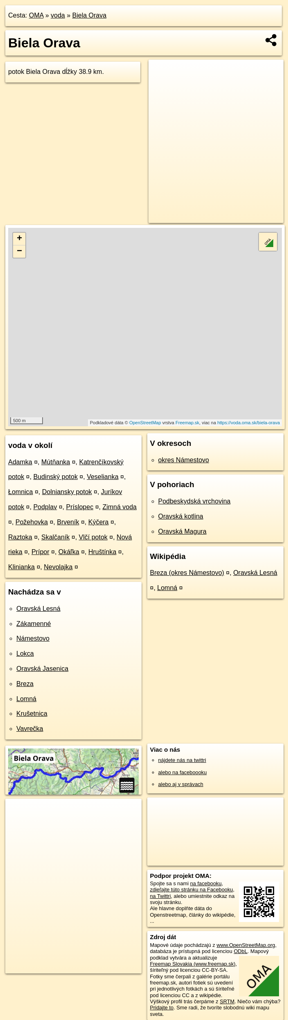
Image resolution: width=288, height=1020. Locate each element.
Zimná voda (119, 506)
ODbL (240, 951)
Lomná (26, 698)
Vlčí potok (93, 537)
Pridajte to (162, 1007)
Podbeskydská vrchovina (194, 501)
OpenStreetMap (145, 422)
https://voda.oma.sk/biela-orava (248, 422)
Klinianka (21, 566)
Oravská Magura (182, 531)
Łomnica (20, 491)
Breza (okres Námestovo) (187, 572)
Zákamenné (33, 623)
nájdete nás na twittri (182, 760)
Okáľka (69, 551)
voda (58, 15)
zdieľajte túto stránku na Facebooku (191, 889)
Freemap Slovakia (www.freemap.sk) (193, 964)
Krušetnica (31, 713)
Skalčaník (55, 537)
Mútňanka (55, 462)
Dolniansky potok (67, 491)
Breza (25, 683)
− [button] (19, 251)
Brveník (68, 522)
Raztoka (20, 537)
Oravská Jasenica (42, 668)
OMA (36, 15)
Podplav (45, 506)
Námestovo (33, 638)
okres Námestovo (183, 460)
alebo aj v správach (180, 784)
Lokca (25, 653)
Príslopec (79, 506)
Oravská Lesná (38, 608)
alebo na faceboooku (182, 772)
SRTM (227, 1001)
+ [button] (19, 239)
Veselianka (102, 476)
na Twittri (160, 896)
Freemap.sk (187, 422)
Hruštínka (102, 551)
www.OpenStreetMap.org (245, 945)
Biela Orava (89, 15)
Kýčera (98, 522)
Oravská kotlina (180, 516)
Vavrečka (29, 728)
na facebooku (206, 883)
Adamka (20, 462)
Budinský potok (55, 476)
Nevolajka (58, 566)
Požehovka (32, 522)
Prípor (41, 551)
